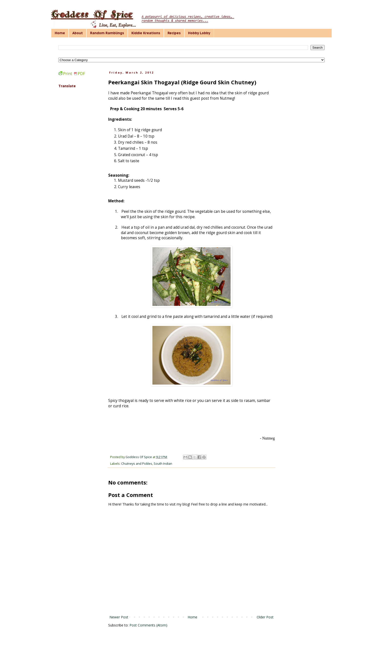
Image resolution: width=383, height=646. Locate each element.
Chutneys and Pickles (136, 464)
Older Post (265, 617)
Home (60, 33)
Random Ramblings (107, 33)
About (77, 33)
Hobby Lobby (199, 33)
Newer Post (118, 617)
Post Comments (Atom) (148, 625)
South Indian (163, 464)
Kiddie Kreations (145, 33)
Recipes (174, 33)
